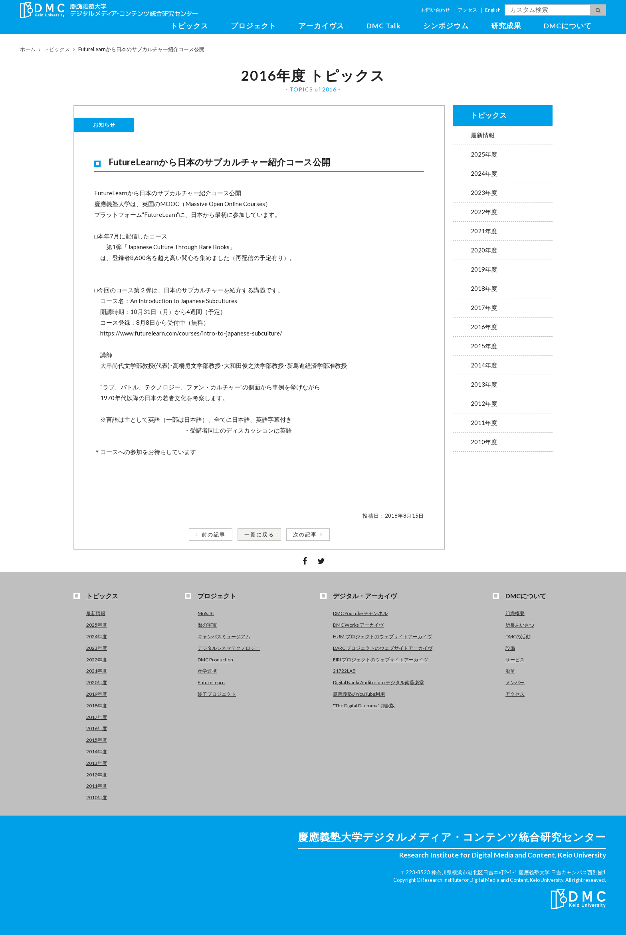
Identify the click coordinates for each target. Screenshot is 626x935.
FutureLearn (211, 682)
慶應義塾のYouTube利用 (359, 694)
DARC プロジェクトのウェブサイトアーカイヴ (382, 648)
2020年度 (484, 250)
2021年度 (484, 230)
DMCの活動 (518, 636)
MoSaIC (206, 613)
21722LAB (344, 671)
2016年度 (484, 326)
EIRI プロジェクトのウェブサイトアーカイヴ (380, 660)
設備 (510, 648)
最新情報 (483, 135)
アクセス (467, 10)
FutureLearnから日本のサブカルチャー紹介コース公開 (167, 193)
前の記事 (214, 534)
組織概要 (515, 613)
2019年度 (484, 269)
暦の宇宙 (207, 625)
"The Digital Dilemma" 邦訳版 (364, 706)
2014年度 (484, 365)
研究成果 (506, 26)
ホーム (28, 49)
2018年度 (484, 288)
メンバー (515, 682)
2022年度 (484, 211)
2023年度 (484, 192)
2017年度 (484, 307)
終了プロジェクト (217, 694)
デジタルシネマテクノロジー (229, 648)
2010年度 (484, 441)
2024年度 (484, 173)
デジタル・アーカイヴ (365, 596)
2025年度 (484, 154)
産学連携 (207, 671)
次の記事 (305, 534)
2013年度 (484, 384)
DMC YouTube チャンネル (360, 613)
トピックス (189, 26)
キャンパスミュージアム (224, 636)
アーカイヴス (321, 26)
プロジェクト (253, 26)
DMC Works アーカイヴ (358, 625)
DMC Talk (383, 26)
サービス (515, 660)
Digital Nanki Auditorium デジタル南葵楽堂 (378, 682)
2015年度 (484, 345)
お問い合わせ (435, 10)
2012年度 (484, 403)
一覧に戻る (259, 534)
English (493, 10)
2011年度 (484, 422)
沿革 (510, 671)
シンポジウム (446, 26)
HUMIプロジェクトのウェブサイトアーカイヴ (382, 636)
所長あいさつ (519, 625)
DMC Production (215, 660)
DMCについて (568, 26)
